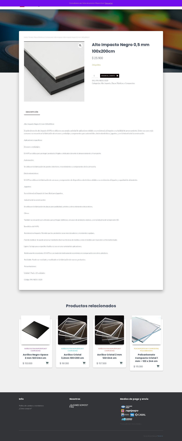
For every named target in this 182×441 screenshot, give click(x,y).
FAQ (72, 407)
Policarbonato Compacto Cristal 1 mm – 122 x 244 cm (146, 358)
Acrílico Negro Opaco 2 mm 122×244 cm (35, 356)
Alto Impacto (58, 37)
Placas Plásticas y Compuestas (43, 37)
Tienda (30, 37)
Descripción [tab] (32, 112)
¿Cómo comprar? (25, 408)
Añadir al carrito (108, 76)
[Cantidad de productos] (95, 76)
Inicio (25, 37)
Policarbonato (146, 351)
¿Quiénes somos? (79, 405)
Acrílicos (28, 348)
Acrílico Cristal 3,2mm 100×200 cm (72, 356)
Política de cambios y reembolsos (31, 406)
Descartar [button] (109, 3)
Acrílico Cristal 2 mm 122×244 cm (109, 356)
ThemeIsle (160, 436)
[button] (80, 45)
